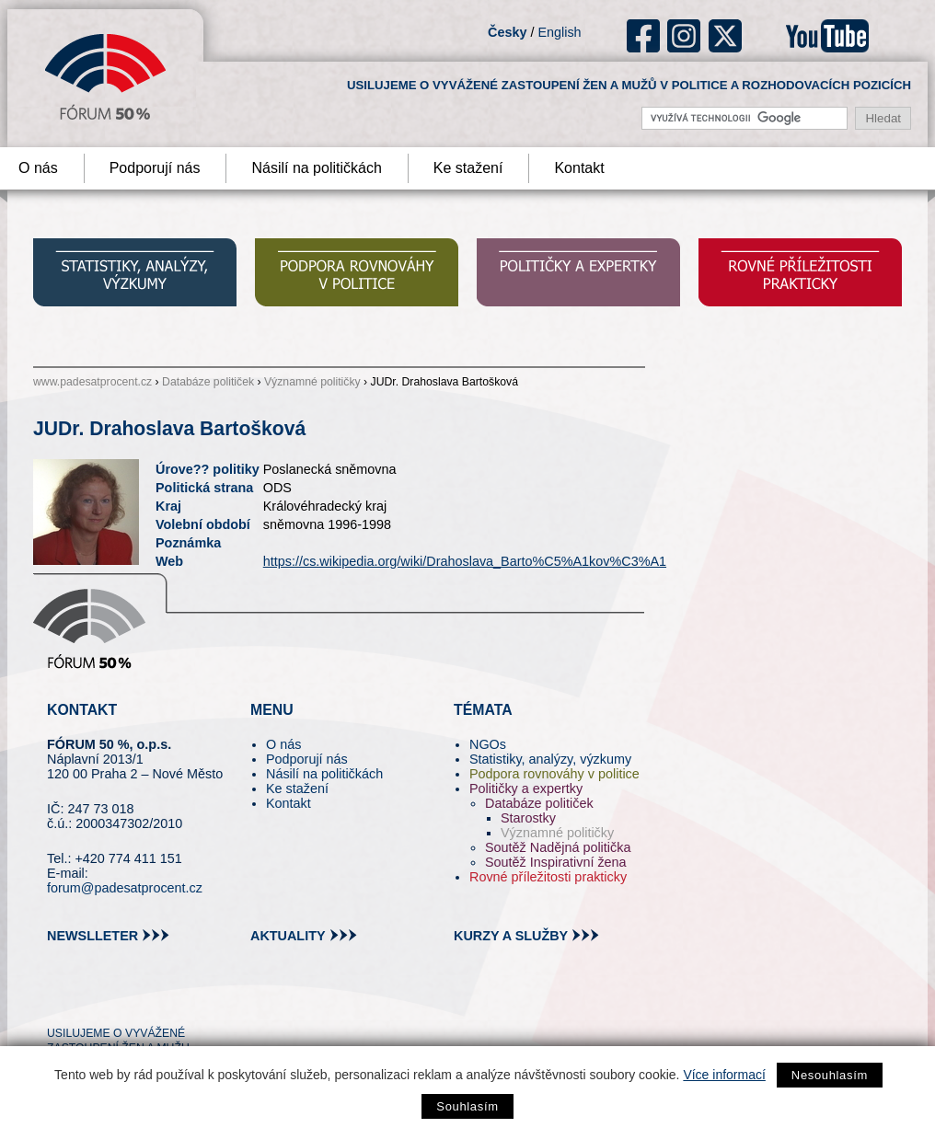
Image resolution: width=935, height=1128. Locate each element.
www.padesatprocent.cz (92, 381)
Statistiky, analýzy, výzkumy (550, 759)
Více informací (724, 1074)
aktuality (288, 935)
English (559, 32)
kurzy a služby (511, 935)
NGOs (487, 744)
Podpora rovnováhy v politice (554, 773)
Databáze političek (208, 381)
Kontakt (579, 168)
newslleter (92, 935)
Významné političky (312, 381)
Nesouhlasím (829, 1075)
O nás (283, 744)
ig (684, 35)
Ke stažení (468, 168)
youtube (827, 35)
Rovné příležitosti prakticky (548, 876)
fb (644, 35)
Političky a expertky (526, 788)
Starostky (528, 818)
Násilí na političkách (316, 168)
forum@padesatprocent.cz (124, 888)
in (150, 1000)
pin (89, 1000)
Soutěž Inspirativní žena (556, 862)
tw (59, 1000)
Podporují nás (155, 168)
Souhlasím (467, 1106)
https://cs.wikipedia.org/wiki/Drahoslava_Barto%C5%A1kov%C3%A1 (464, 561)
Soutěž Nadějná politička (557, 847)
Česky (507, 32)
